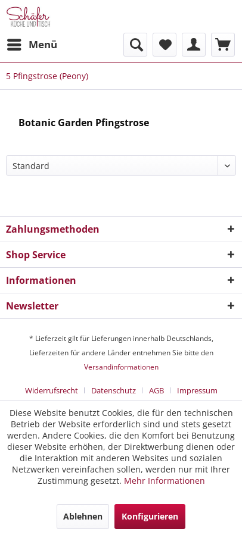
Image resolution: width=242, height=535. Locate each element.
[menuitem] (31, 45)
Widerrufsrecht (51, 390)
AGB (156, 390)
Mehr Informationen (164, 480)
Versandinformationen (121, 367)
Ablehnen (83, 516)
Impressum (197, 390)
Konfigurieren (150, 516)
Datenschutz (113, 390)
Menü (32, 43)
